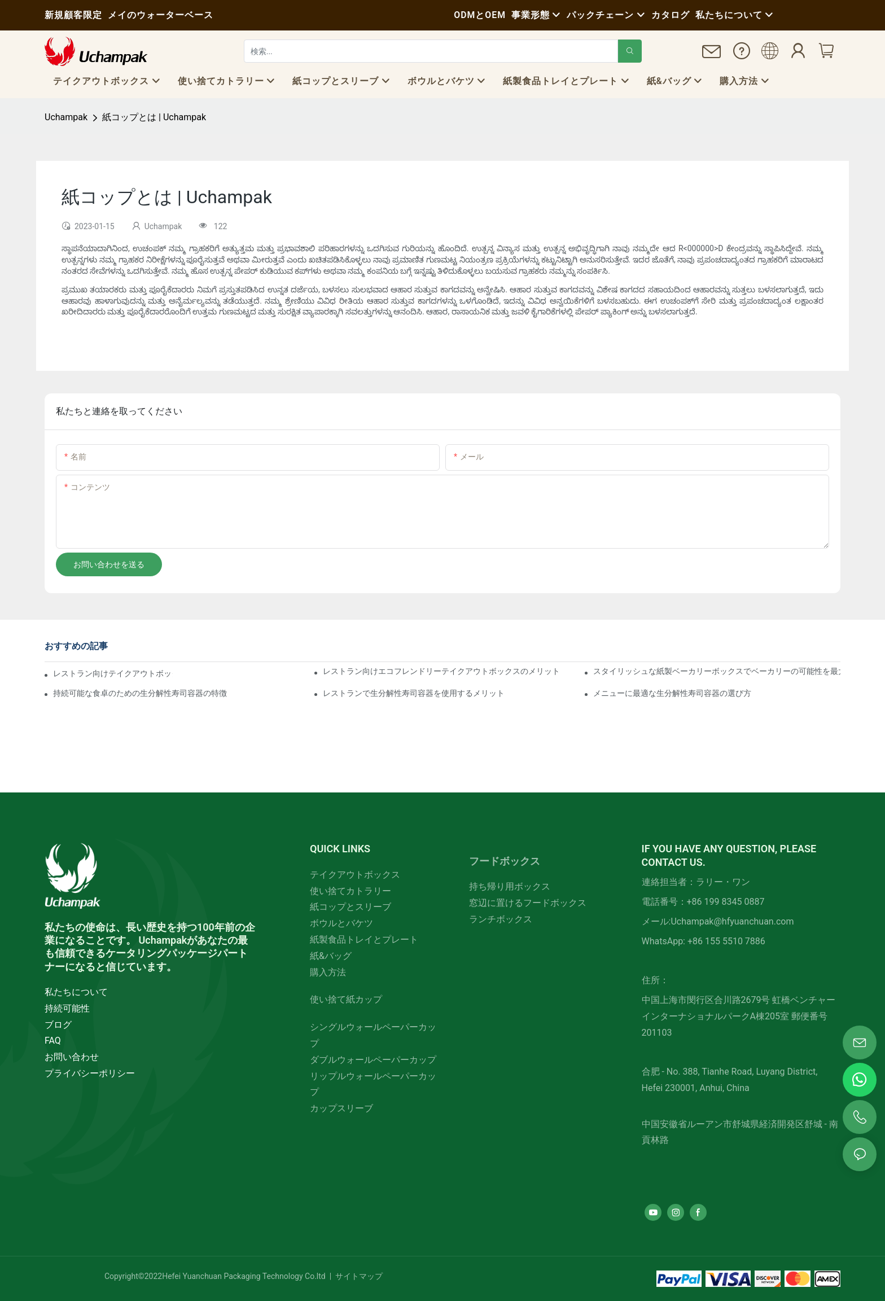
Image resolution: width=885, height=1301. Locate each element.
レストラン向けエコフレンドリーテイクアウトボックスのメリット (441, 671)
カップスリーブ (341, 1108)
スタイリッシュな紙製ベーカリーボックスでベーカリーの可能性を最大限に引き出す (716, 671)
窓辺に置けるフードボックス (527, 902)
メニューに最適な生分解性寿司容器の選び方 (672, 693)
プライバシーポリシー (90, 1073)
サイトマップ (358, 1276)
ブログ (58, 1024)
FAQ (53, 1040)
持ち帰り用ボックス (509, 886)
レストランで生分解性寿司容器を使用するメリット (414, 693)
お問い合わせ (72, 1057)
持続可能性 (67, 1008)
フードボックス (504, 861)
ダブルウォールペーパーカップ (373, 1059)
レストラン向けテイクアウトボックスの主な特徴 (113, 673)
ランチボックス (500, 919)
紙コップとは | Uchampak (154, 117)
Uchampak (66, 117)
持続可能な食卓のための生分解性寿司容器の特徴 (140, 693)
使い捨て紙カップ (346, 999)
